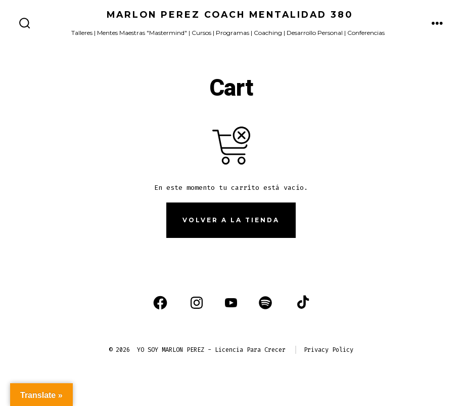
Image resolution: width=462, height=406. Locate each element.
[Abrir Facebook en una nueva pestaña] (160, 303)
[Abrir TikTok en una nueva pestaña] (302, 303)
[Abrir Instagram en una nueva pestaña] (196, 303)
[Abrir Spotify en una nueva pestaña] (265, 303)
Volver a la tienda (231, 220)
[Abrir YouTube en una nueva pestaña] (231, 303)
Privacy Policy (328, 350)
